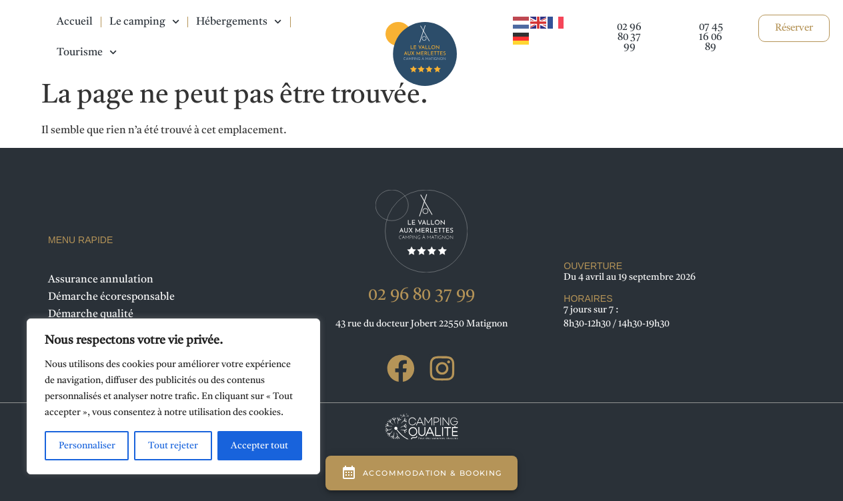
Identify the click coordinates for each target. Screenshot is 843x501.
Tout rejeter (173, 445)
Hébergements (238, 21)
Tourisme (87, 52)
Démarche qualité (90, 314)
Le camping (144, 21)
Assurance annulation (100, 279)
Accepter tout (259, 445)
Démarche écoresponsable (111, 297)
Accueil (75, 22)
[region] (173, 396)
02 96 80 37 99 (421, 295)
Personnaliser (87, 445)
